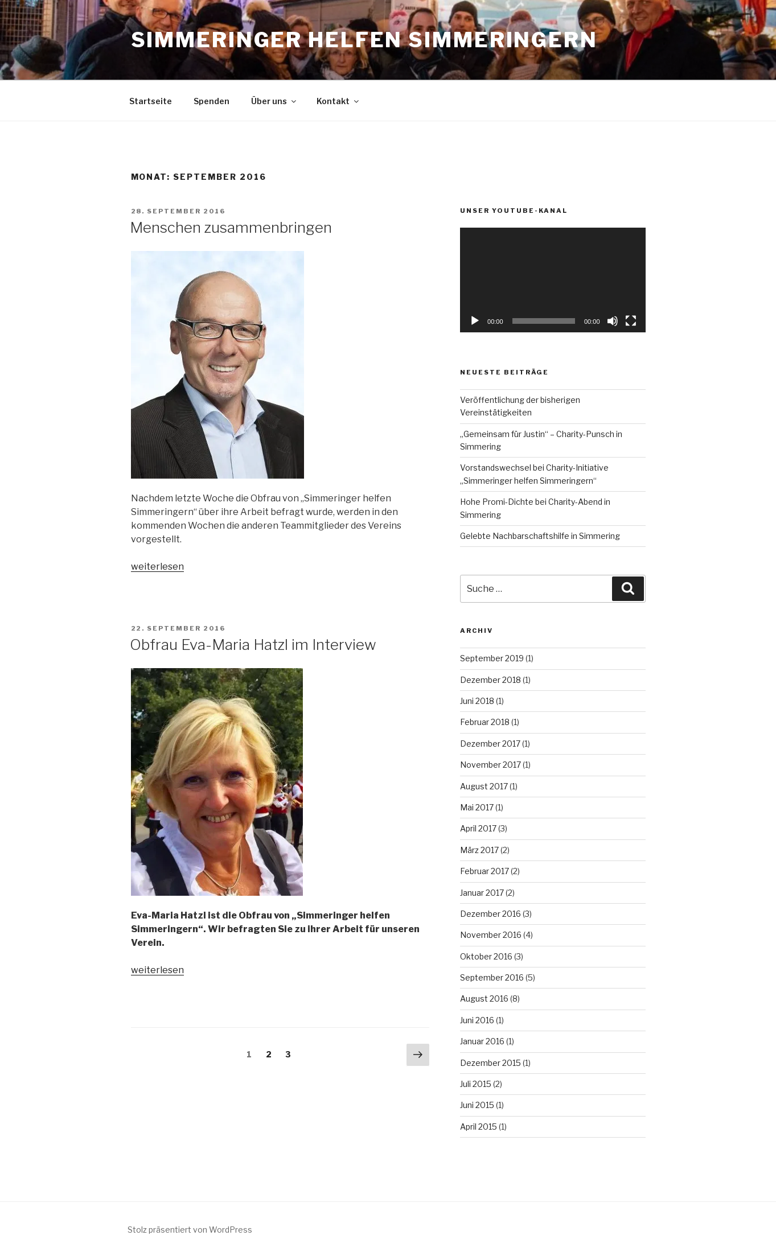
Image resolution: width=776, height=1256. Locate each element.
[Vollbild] (631, 321)
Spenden (211, 101)
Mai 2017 (477, 807)
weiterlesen (157, 566)
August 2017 (484, 786)
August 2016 (484, 998)
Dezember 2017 (490, 743)
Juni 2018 (477, 701)
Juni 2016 (477, 1020)
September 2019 (492, 658)
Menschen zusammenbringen (231, 227)
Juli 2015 (475, 1084)
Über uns (274, 101)
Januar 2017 (482, 892)
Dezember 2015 (490, 1063)
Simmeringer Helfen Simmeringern (364, 39)
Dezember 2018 (490, 680)
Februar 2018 (485, 722)
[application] (552, 280)
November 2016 (491, 935)
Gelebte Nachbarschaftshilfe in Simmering (540, 536)
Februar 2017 (484, 871)
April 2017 (478, 828)
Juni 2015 (477, 1105)
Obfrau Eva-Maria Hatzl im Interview (253, 644)
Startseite (150, 101)
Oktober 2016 (486, 956)
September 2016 (492, 977)
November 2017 (490, 764)
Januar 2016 (482, 1041)
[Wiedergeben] (475, 321)
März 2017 (479, 850)
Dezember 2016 (490, 914)
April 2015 (478, 1126)
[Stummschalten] (612, 321)
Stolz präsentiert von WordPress (190, 1229)
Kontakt (338, 101)
